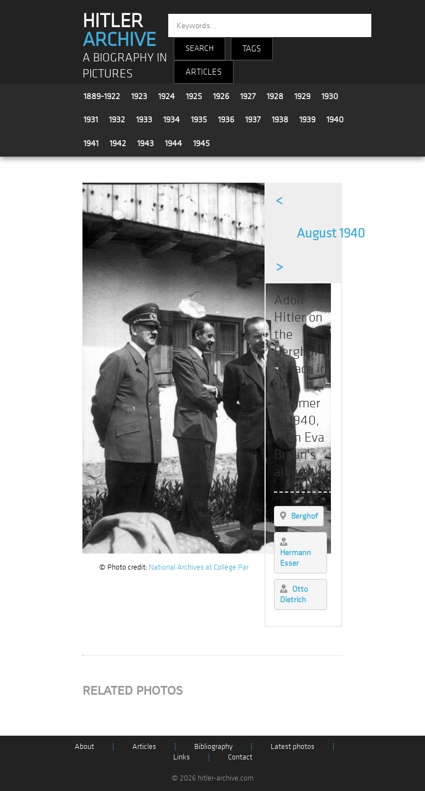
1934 (171, 119)
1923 (139, 96)
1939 (307, 119)
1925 (194, 96)
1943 (145, 143)
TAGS (251, 48)
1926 (221, 96)
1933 (144, 119)
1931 (91, 119)
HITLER (119, 30)
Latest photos (292, 746)
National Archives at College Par (198, 567)
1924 (166, 96)
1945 (201, 143)
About (84, 746)
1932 (117, 119)
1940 (335, 119)
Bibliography (213, 746)
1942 (118, 143)
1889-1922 (102, 96)
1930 (330, 96)
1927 (248, 96)
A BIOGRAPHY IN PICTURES (124, 65)
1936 (226, 119)
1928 (275, 96)
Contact (240, 757)
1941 (91, 143)
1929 (302, 96)
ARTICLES (203, 71)
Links (181, 757)
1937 (253, 119)
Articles (144, 746)
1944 (173, 143)
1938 (280, 119)
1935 (199, 119)
